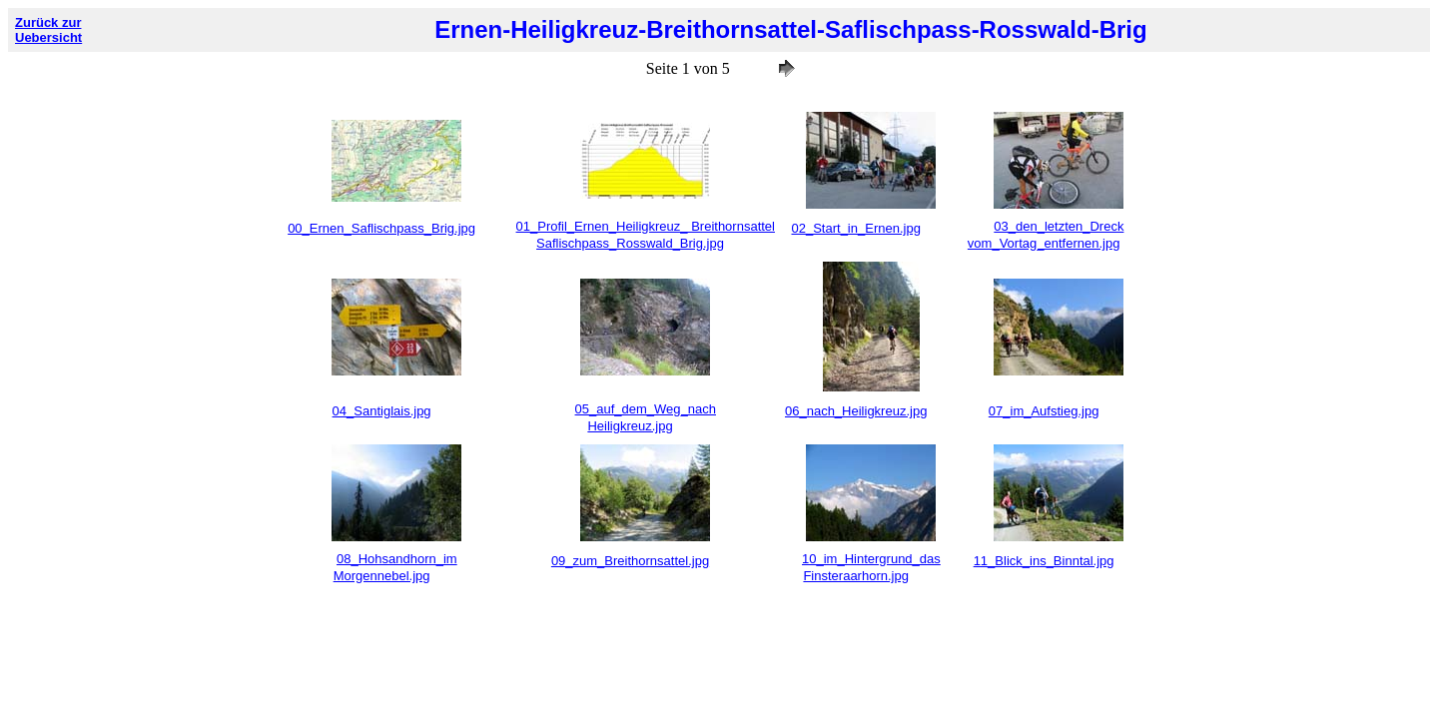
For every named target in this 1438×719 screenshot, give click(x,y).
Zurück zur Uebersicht (48, 30)
